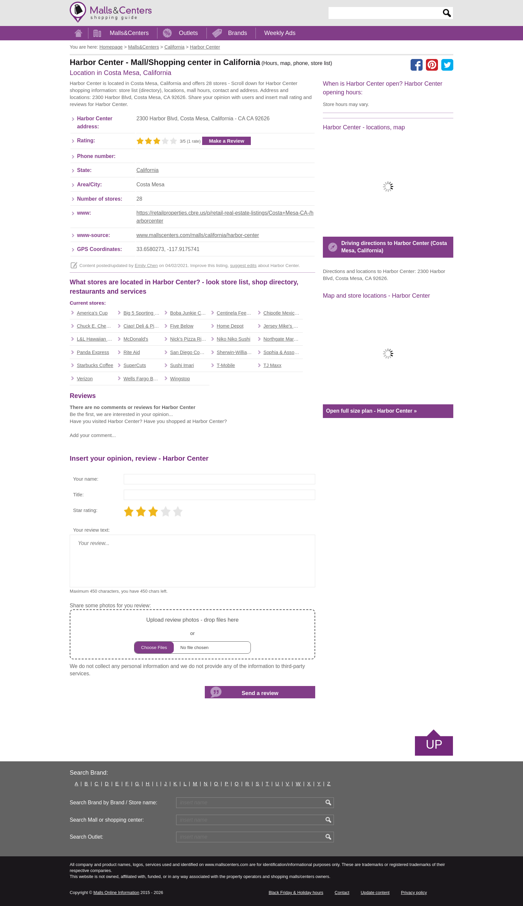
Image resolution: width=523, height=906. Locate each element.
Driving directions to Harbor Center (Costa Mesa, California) (394, 246)
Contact (342, 892)
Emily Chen (146, 265)
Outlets (188, 33)
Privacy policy (414, 892)
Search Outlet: (86, 837)
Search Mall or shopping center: (107, 820)
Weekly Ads (280, 33)
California (147, 170)
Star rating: (85, 510)
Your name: (85, 479)
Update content (375, 892)
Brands (237, 33)
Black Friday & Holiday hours (296, 892)
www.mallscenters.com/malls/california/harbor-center (197, 235)
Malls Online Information (116, 892)
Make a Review (226, 141)
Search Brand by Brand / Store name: (113, 802)
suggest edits (243, 265)
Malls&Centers (129, 33)
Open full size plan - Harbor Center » (371, 411)
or (192, 634)
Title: (78, 494)
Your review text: (91, 530)
